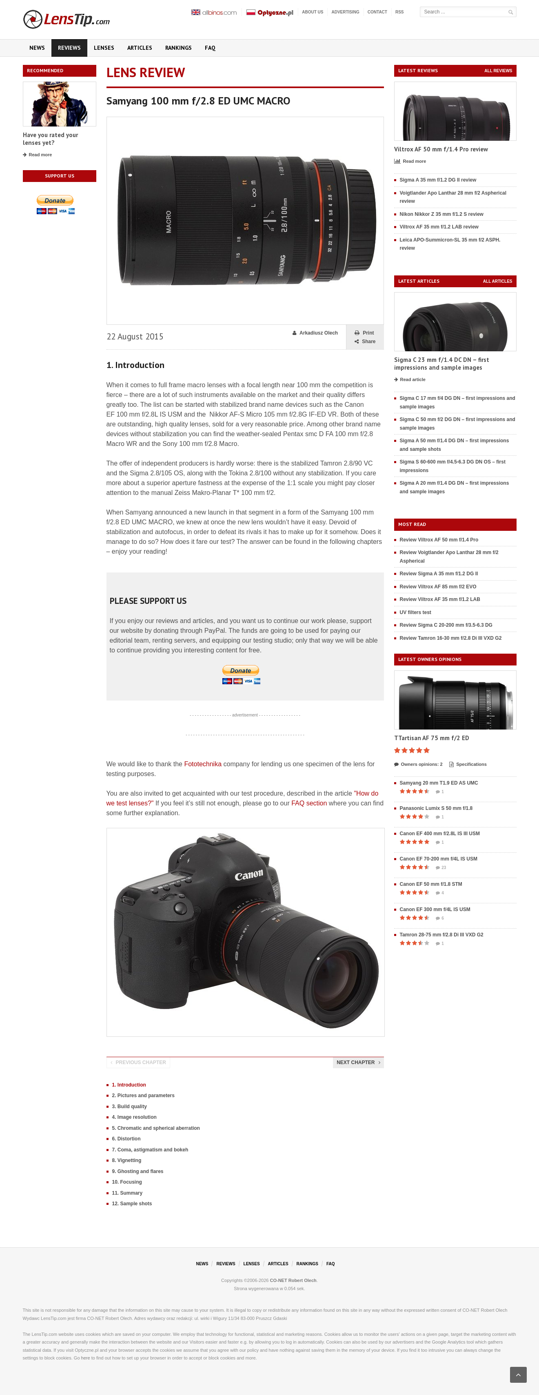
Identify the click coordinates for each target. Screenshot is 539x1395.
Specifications (468, 765)
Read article (410, 380)
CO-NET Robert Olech (293, 1280)
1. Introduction (129, 1085)
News (37, 47)
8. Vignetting (127, 1160)
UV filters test (415, 612)
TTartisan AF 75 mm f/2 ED (431, 738)
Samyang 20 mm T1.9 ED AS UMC (439, 783)
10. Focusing (127, 1182)
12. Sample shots (132, 1203)
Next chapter (358, 1062)
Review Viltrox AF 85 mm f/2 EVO (438, 587)
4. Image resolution (134, 1117)
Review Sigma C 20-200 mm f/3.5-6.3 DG (446, 625)
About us (312, 12)
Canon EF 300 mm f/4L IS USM (435, 909)
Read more (37, 155)
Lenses (104, 47)
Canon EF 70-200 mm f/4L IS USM (439, 859)
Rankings (178, 47)
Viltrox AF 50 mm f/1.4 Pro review (441, 149)
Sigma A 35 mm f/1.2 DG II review (438, 180)
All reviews (498, 71)
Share (365, 341)
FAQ (210, 47)
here (85, 1357)
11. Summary (127, 1193)
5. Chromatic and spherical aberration (156, 1128)
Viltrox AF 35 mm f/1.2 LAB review (439, 227)
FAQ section (309, 803)
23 (441, 868)
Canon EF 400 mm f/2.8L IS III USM (440, 833)
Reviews (69, 47)
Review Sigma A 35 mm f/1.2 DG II (439, 574)
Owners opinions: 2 (418, 765)
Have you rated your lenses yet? (50, 139)
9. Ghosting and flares (138, 1171)
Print (364, 333)
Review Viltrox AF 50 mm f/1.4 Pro (439, 540)
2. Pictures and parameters (143, 1095)
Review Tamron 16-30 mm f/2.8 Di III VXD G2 (451, 638)
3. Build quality (129, 1106)
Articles (139, 47)
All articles (497, 281)
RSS (399, 12)
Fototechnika (203, 764)
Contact (377, 12)
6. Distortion (126, 1139)
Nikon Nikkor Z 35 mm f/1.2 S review (442, 214)
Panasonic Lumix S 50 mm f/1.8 (436, 808)
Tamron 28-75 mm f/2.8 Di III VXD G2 (442, 935)
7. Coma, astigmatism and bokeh (150, 1150)
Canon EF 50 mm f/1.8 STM (431, 884)
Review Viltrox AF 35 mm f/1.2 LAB (440, 599)
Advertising (345, 12)
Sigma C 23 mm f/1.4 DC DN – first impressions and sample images (441, 364)
